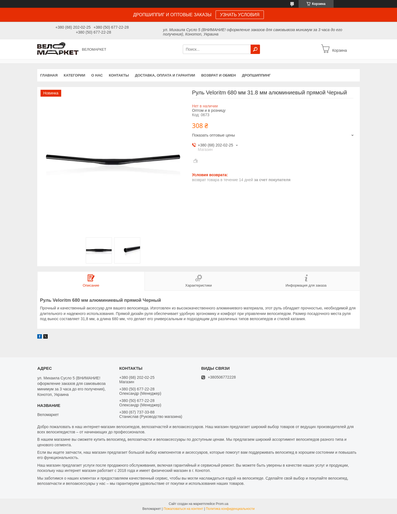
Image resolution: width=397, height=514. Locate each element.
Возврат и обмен (218, 75)
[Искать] (255, 49)
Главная (49, 75)
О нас (97, 75)
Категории (74, 75)
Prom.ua (222, 504)
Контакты (119, 75)
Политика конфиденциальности (230, 509)
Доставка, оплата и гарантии (165, 75)
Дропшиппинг (256, 75)
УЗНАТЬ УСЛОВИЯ (239, 14)
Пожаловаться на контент (183, 509)
